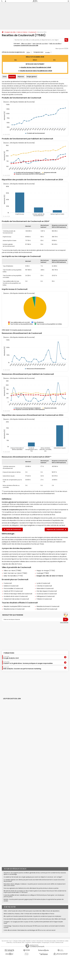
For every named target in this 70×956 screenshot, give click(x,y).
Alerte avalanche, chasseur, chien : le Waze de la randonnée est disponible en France (29, 913)
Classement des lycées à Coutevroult (16, 599)
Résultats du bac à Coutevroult (14, 609)
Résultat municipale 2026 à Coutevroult (17, 606)
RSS (23, 942)
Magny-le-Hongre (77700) (46, 570)
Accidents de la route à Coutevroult (16, 596)
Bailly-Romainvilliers (55, 43)
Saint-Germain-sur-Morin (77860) (15, 573)
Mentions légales (36, 942)
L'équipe (15, 940)
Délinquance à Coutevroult (46, 596)
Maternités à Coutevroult (45, 588)
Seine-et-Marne (22, 32)
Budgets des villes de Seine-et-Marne (50, 575)
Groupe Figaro (45, 942)
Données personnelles (50, 940)
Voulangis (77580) (43, 573)
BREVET (35, 59)
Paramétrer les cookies (62, 940)
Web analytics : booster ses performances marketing (22, 668)
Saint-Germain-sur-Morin (40, 43)
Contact (33, 940)
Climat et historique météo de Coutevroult (18, 593)
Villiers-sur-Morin (26, 43)
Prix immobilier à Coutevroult (13, 588)
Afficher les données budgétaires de (13, 52)
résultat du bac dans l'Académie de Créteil (36, 67)
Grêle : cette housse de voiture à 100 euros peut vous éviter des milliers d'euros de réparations (31, 911)
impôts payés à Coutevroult (21, 330)
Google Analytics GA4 (11, 657)
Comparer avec (38, 52)
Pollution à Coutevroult (44, 599)
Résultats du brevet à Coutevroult (48, 606)
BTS (54, 59)
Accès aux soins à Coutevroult (47, 593)
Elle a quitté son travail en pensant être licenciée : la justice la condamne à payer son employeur (32, 916)
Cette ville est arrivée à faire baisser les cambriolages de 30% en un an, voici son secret (29, 930)
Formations (9, 653)
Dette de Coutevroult (12, 529)
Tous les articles (17, 942)
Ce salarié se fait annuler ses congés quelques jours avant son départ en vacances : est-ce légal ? (33, 877)
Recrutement (40, 940)
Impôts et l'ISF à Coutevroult (13, 591)
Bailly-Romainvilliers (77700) (13, 575)
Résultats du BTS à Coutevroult (47, 609)
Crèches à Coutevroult (44, 586)
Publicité (28, 940)
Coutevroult (32, 32)
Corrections (28, 942)
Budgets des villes (10, 32)
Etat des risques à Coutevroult (47, 591)
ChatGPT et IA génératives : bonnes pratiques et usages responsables (28, 662)
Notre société (22, 940)
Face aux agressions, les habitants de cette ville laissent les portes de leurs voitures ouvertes (31, 888)
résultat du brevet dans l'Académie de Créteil (36, 70)
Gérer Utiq (9, 942)
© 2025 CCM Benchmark (56, 942)
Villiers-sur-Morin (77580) (12, 570)
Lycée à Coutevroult (43, 583)
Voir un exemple (64, 622)
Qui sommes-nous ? (7, 940)
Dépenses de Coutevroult (56, 529)
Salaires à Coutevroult (11, 586)
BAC (15, 59)
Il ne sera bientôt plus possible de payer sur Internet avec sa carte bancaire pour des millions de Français (35, 919)
